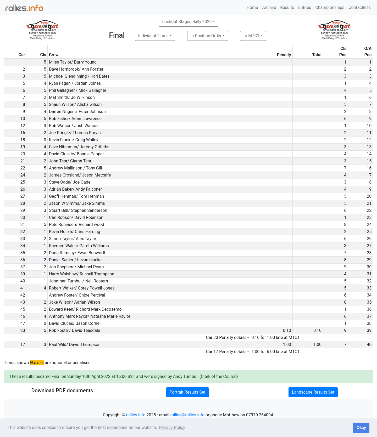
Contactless (359, 7)
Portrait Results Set (187, 392)
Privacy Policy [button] (172, 427)
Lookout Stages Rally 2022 (187, 21)
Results (287, 7)
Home (252, 7)
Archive (269, 7)
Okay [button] (361, 427)
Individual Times (153, 35)
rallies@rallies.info (187, 414)
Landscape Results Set (313, 392)
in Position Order (206, 35)
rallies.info (136, 414)
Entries (304, 7)
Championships (329, 7)
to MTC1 (251, 35)
